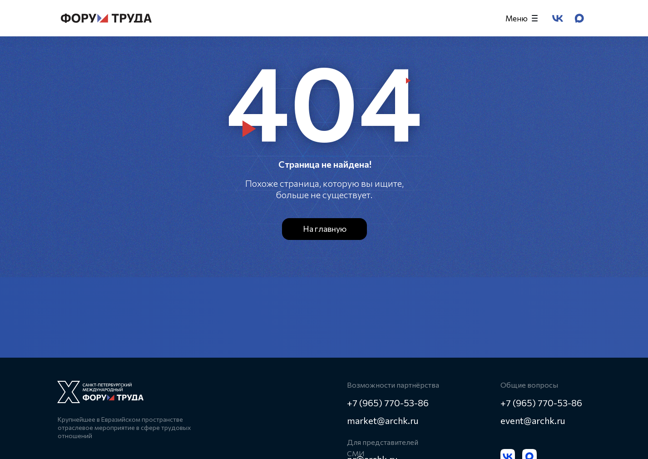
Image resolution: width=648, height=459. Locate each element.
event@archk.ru (532, 420)
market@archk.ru (383, 420)
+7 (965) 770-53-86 (541, 402)
